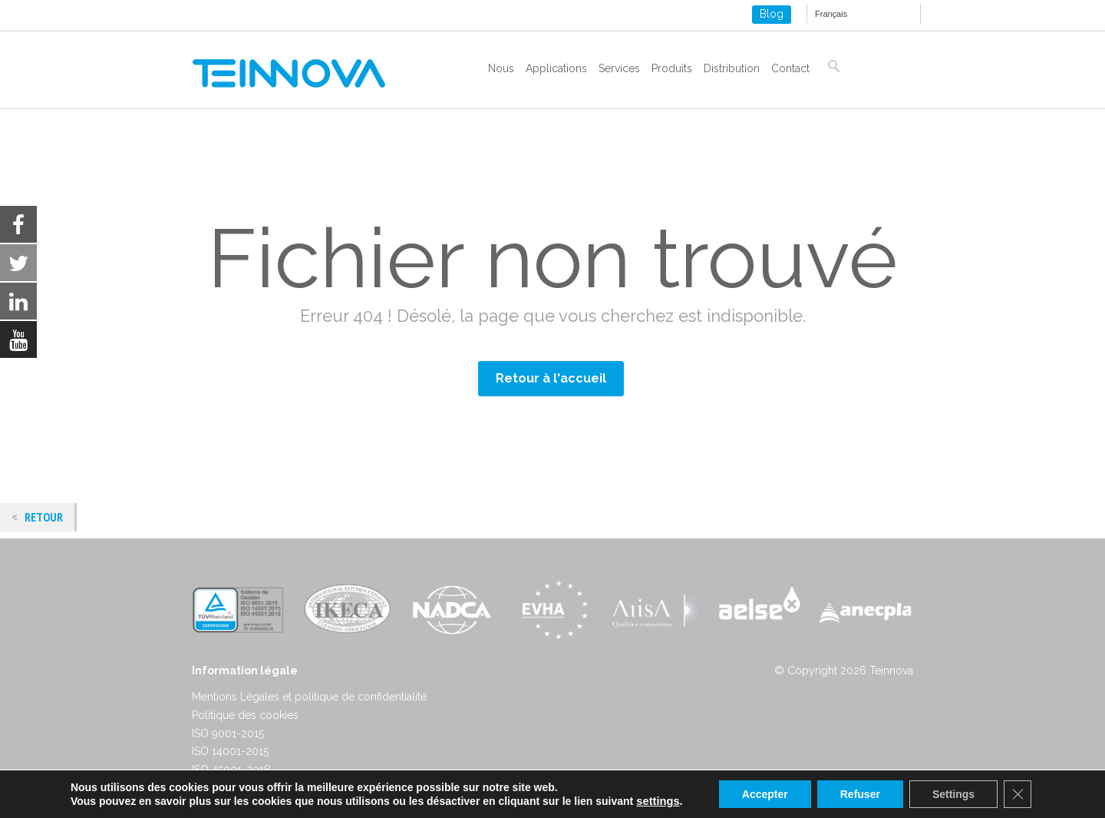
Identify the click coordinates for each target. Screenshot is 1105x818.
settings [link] (657, 801)
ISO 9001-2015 (228, 733)
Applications (556, 68)
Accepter (765, 794)
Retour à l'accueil (551, 378)
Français (831, 13)
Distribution (732, 68)
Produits (671, 68)
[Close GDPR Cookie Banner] (1017, 794)
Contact (790, 68)
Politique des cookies (245, 715)
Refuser (860, 794)
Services (619, 68)
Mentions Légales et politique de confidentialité (309, 696)
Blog (771, 14)
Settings (953, 794)
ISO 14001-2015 (230, 751)
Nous (501, 68)
